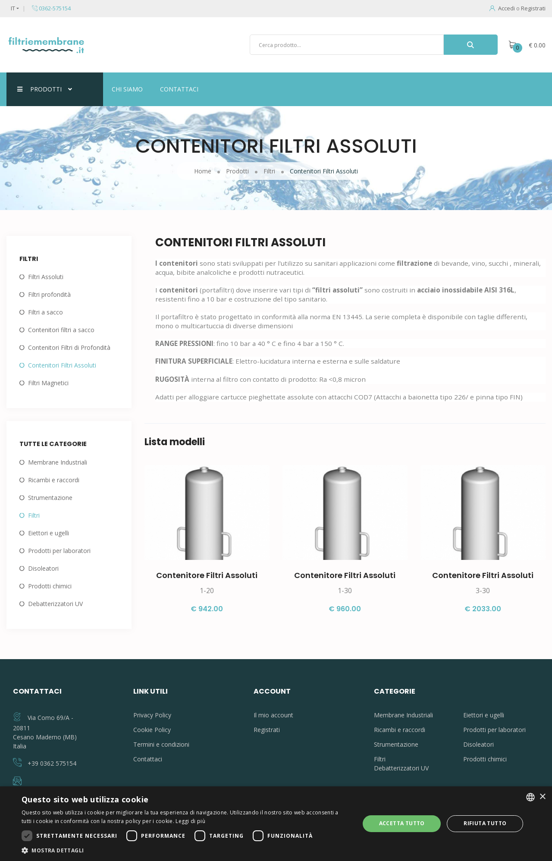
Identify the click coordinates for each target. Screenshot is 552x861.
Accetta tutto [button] (402, 823)
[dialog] (276, 823)
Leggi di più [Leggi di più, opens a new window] (190, 821)
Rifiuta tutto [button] (485, 823)
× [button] (542, 797)
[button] (186, 850)
